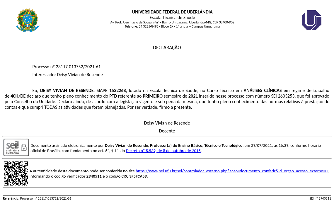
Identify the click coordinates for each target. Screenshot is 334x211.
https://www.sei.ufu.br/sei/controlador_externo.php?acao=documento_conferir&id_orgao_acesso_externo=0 (232, 170)
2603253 (286, 96)
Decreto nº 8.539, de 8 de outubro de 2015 (163, 150)
